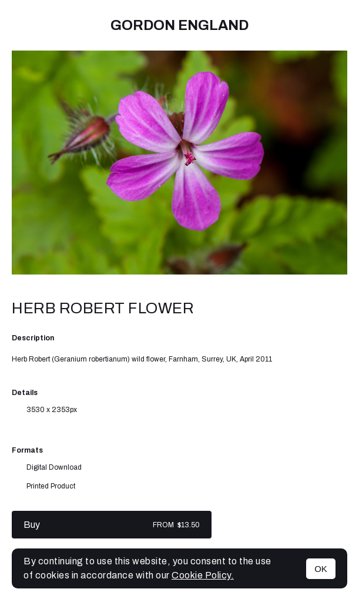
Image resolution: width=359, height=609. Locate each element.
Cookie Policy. (203, 575)
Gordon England (179, 25)
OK (320, 569)
